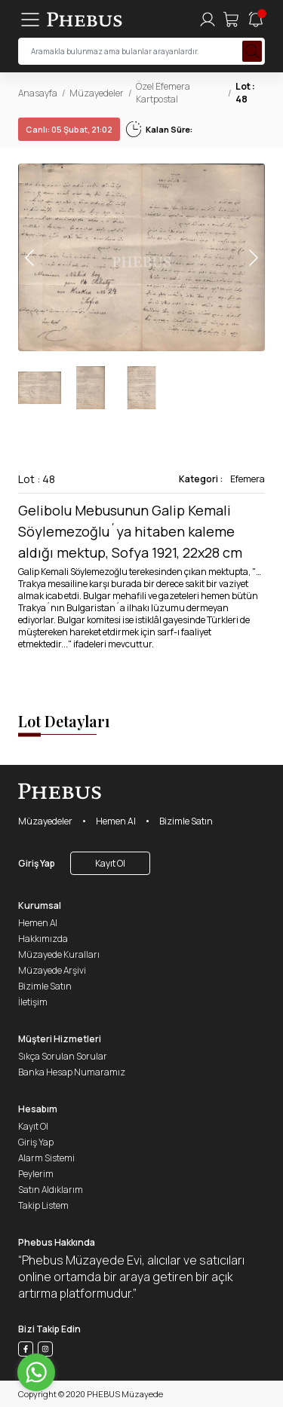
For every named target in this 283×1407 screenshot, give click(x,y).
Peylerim (36, 1173)
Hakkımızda (43, 938)
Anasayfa (37, 93)
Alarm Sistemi (46, 1158)
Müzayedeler (96, 93)
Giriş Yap (36, 863)
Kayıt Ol (110, 863)
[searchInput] (141, 51)
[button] (253, 257)
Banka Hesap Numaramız (71, 1072)
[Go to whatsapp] (36, 1372)
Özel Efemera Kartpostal (163, 93)
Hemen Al (116, 821)
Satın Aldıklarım (50, 1189)
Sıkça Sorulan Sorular (62, 1056)
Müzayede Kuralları (59, 954)
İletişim (33, 1002)
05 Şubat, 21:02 (69, 129)
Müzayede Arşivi (52, 970)
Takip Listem (43, 1205)
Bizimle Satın (186, 821)
